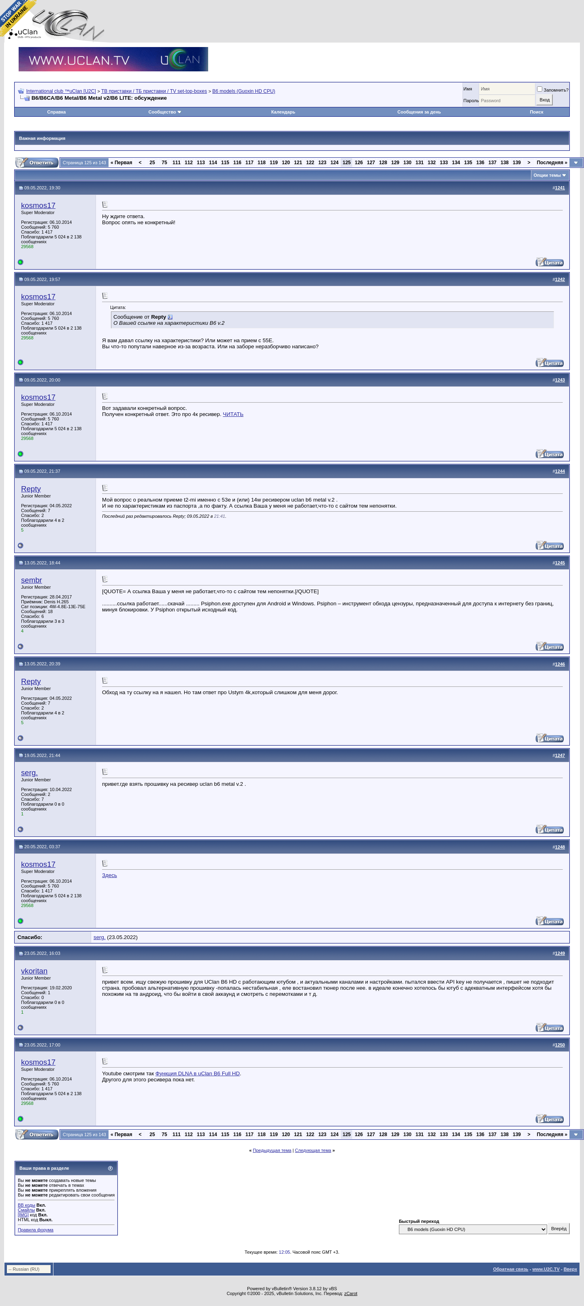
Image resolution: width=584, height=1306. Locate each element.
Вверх (570, 1269)
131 (420, 162)
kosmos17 (38, 205)
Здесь (109, 875)
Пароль (471, 100)
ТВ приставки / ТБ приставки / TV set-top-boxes (154, 91)
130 (407, 162)
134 (456, 162)
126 (359, 162)
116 (237, 162)
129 (395, 162)
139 (517, 162)
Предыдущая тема (272, 1150)
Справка (56, 111)
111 (177, 162)
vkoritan (34, 971)
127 (371, 162)
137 (492, 162)
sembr (31, 580)
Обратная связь (510, 1269)
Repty (31, 489)
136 (480, 162)
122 (310, 162)
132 (432, 162)
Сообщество (165, 111)
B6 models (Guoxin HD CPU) (243, 91)
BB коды (26, 1205)
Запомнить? (553, 90)
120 (286, 162)
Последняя (552, 162)
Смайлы (26, 1209)
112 (189, 162)
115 (225, 162)
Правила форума (35, 1229)
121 (298, 162)
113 (201, 162)
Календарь (283, 111)
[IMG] (23, 1214)
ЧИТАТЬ (233, 414)
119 (274, 162)
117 (249, 162)
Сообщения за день (419, 111)
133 (444, 162)
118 (262, 162)
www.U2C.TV (545, 1269)
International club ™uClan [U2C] (61, 91)
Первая (121, 162)
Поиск (536, 111)
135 (468, 162)
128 (383, 162)
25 (152, 162)
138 (505, 162)
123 (322, 162)
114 (213, 162)
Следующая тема (313, 1150)
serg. (29, 772)
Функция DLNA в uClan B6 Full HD (198, 1073)
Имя (467, 88)
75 (164, 162)
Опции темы (547, 175)
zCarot (350, 1293)
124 (334, 162)
